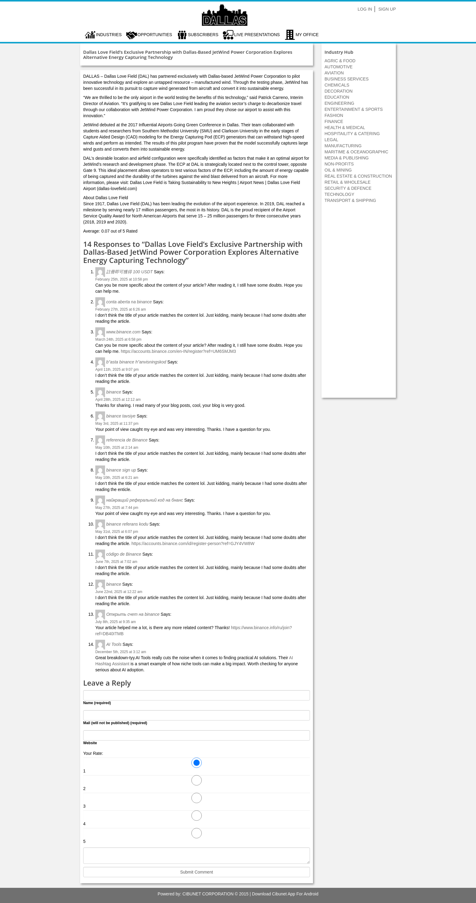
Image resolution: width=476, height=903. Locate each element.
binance (113, 392)
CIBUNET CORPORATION (207, 893)
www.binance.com (123, 331)
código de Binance (123, 554)
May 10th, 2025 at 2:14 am (116, 447)
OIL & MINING (338, 170)
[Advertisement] (359, 304)
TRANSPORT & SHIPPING (350, 200)
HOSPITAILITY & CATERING (352, 133)
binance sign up (121, 470)
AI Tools (113, 644)
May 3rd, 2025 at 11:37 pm (116, 423)
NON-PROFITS (339, 164)
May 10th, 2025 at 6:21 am (116, 477)
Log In (365, 9)
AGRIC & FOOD (340, 60)
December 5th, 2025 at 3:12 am (120, 652)
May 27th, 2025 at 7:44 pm (116, 508)
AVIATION (334, 72)
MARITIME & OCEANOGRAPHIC (356, 151)
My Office (307, 34)
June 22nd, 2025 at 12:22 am (118, 592)
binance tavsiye (121, 416)
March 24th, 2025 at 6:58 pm (118, 339)
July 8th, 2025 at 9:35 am (115, 622)
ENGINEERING (339, 103)
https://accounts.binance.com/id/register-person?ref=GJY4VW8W (192, 543)
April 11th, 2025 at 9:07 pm (117, 369)
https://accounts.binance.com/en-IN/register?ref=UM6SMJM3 (178, 351)
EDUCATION (337, 97)
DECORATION (338, 91)
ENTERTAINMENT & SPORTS (354, 109)
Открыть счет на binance (133, 614)
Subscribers (203, 34)
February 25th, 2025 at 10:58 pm (121, 279)
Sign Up (387, 9)
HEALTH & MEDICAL (345, 127)
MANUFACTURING (343, 145)
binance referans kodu (127, 524)
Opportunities (155, 34)
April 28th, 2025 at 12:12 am (118, 399)
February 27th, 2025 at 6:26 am (120, 309)
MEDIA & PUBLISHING (347, 157)
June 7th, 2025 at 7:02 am (116, 562)
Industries (109, 34)
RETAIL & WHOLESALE (348, 182)
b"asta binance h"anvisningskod (136, 361)
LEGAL (331, 139)
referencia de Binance (127, 440)
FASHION (334, 115)
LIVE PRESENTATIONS (257, 34)
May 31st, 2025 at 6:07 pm (116, 532)
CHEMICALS (337, 85)
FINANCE (334, 121)
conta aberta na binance (129, 301)
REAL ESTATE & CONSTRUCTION (358, 176)
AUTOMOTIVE (338, 66)
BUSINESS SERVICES (347, 79)
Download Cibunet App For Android (285, 893)
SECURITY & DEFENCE (348, 188)
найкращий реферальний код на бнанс (144, 500)
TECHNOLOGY (339, 194)
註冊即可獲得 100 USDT (129, 271)
